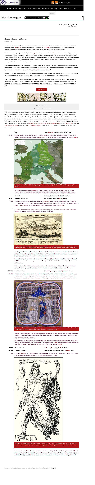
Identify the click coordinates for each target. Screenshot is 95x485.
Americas (75, 8)
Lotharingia (61, 271)
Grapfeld (68, 350)
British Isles (14, 8)
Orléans (76, 137)
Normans (60, 344)
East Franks (45, 256)
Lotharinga (61, 205)
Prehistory (38, 8)
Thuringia (34, 254)
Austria (55, 342)
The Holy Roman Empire (11, 125)
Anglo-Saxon (35, 53)
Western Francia (30, 450)
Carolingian (47, 47)
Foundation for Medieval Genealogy (50, 123)
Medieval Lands (33, 123)
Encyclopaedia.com (70, 123)
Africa (29, 8)
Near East (24, 8)
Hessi (17, 254)
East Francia (18, 47)
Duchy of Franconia (70, 455)
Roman (40, 70)
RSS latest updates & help (64, 2)
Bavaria (41, 252)
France (53, 348)
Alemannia (63, 254)
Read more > (41, 89)
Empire (66, 271)
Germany (48, 271)
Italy (56, 348)
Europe (19, 8)
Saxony (27, 254)
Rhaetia (56, 254)
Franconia (16, 45)
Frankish (40, 274)
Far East (34, 8)
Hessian (34, 190)
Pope (16, 276)
